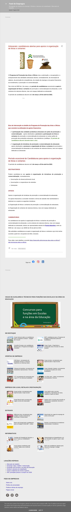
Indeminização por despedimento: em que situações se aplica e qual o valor (54, 438)
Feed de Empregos (17, 4)
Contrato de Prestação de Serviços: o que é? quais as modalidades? (24, 438)
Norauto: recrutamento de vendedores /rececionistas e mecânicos (54, 423)
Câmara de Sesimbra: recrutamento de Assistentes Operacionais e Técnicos (24, 369)
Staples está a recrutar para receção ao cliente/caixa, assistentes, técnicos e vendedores (54, 401)
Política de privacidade (13, 485)
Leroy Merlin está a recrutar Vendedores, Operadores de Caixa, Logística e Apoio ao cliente (53, 393)
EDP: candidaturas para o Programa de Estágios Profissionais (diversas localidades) (54, 338)
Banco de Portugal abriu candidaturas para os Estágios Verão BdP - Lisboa (24, 423)
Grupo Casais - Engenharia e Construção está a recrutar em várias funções (54, 347)
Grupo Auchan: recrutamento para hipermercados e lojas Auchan (53, 361)
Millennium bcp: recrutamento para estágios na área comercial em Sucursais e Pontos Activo (23, 416)
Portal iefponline (50, 225)
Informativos (21, 248)
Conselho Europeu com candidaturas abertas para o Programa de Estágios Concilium (24, 347)
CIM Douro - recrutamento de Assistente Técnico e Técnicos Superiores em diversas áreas (22, 362)
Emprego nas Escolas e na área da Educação (21, 467)
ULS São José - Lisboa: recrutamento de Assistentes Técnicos (54, 377)
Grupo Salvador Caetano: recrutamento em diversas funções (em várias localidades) (54, 370)
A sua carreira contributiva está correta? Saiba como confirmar (22, 446)
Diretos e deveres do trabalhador (17, 469)
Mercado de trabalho (13, 464)
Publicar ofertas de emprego (14, 487)
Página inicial (10, 490)
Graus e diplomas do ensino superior (18, 470)
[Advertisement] (35, 29)
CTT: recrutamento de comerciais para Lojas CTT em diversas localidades (24, 377)
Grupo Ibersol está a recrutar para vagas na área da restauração (23, 400)
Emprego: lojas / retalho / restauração (18, 466)
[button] (62, 46)
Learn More (33, 510)
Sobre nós (9, 482)
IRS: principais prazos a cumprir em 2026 (19, 472)
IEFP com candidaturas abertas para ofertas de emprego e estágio (53, 446)
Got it (41, 510)
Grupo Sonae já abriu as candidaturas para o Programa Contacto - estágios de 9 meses (24, 338)
